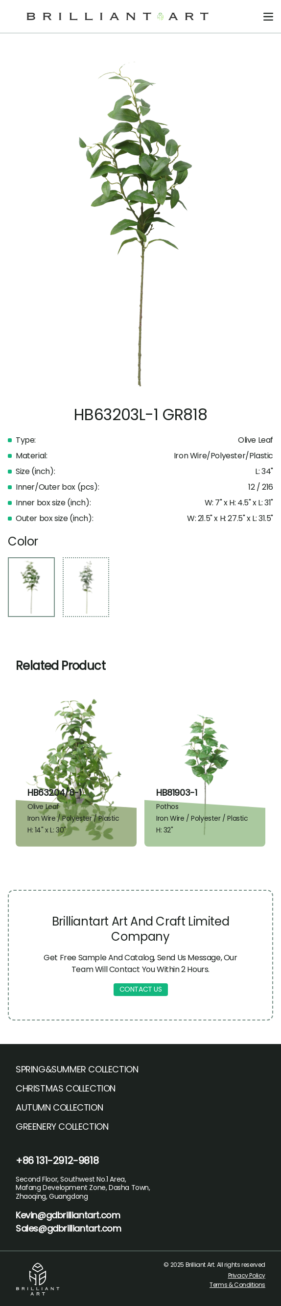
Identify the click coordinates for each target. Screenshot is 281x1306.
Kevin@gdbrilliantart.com (68, 1215)
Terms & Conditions (237, 1285)
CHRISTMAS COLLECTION (66, 1088)
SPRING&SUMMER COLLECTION (77, 1069)
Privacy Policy (246, 1275)
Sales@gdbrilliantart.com (68, 1228)
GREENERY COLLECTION (62, 1126)
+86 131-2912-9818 (57, 1160)
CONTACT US (140, 989)
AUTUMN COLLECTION (59, 1107)
